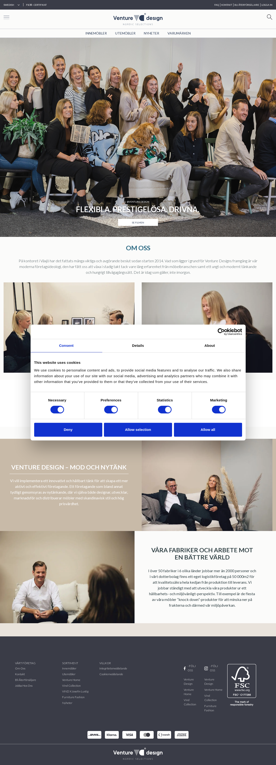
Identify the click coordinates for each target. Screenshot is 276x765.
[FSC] (242, 685)
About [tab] (210, 345)
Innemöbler (96, 33)
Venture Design (189, 681)
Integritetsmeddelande (113, 668)
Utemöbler (125, 33)
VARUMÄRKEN (179, 33)
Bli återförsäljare (25, 680)
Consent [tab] (66, 345)
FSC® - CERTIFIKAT (36, 4)
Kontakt (20, 674)
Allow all (208, 430)
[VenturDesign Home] (137, 753)
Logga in (266, 4)
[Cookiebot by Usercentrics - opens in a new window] (221, 331)
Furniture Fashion (73, 697)
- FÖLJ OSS (190, 668)
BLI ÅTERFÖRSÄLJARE (246, 4)
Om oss (20, 668)
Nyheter (151, 33)
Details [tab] (138, 345)
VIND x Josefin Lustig (75, 691)
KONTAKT (226, 4)
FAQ (216, 4)
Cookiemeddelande (111, 674)
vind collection (71, 685)
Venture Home (71, 680)
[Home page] (137, 18)
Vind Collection (190, 702)
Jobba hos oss (23, 685)
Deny (68, 430)
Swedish (9, 4)
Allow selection (138, 430)
